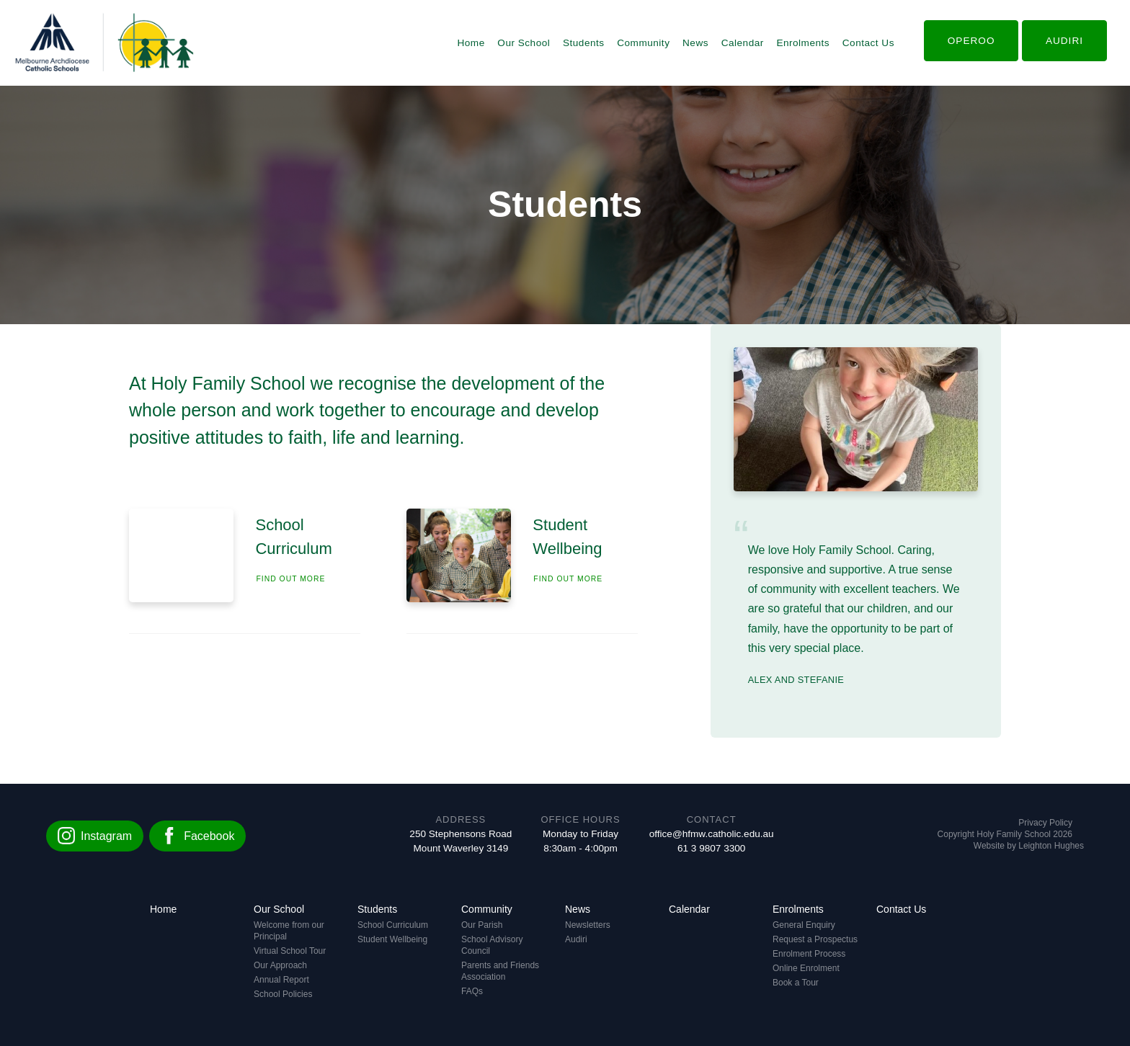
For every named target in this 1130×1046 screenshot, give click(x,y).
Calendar (742, 42)
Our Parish (481, 925)
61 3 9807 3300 (711, 848)
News (695, 42)
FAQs (472, 991)
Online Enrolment (806, 968)
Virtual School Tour (290, 951)
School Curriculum (392, 925)
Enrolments (802, 42)
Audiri (576, 939)
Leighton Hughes (1051, 846)
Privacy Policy (1045, 823)
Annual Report (281, 980)
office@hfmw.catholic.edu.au (711, 833)
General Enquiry (804, 925)
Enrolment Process (809, 954)
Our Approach (280, 965)
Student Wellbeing (392, 939)
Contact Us (868, 42)
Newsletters (587, 925)
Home (470, 42)
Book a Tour (796, 983)
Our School (523, 42)
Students (584, 42)
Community (643, 42)
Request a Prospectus (815, 939)
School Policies (283, 994)
